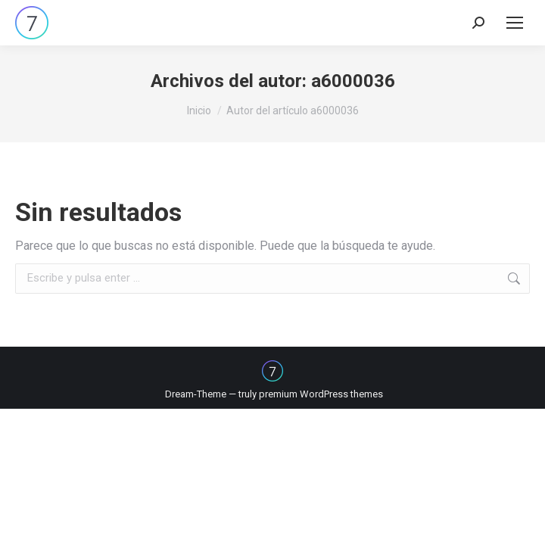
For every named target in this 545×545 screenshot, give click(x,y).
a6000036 (353, 81)
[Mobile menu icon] (515, 23)
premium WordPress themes (321, 394)
